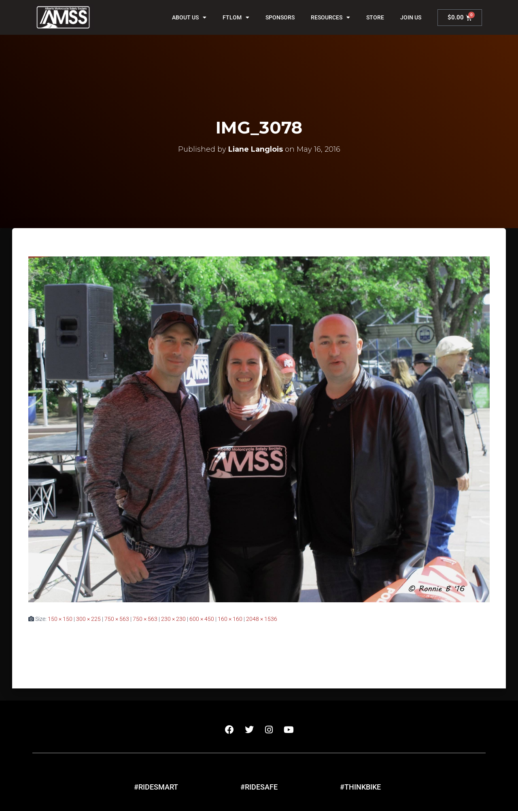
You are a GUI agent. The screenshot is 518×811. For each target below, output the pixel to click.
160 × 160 (230, 619)
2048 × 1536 (261, 619)
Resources (330, 17)
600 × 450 (201, 619)
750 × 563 (116, 619)
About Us (189, 17)
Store (375, 17)
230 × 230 (173, 619)
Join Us (410, 17)
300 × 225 (88, 619)
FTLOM (236, 17)
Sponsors (280, 17)
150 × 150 (60, 619)
